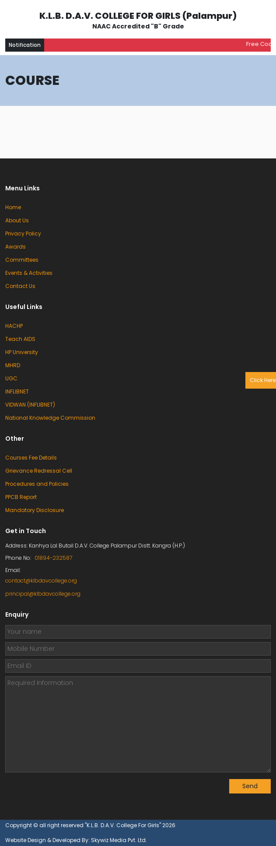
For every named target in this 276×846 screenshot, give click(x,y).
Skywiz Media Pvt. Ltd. (119, 840)
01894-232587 (53, 558)
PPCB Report (21, 497)
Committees (21, 259)
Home (13, 207)
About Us (17, 220)
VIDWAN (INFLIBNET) (30, 404)
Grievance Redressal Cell (38, 470)
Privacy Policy (23, 233)
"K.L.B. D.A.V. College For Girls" (123, 825)
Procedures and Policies (37, 484)
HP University (21, 352)
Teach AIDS (20, 339)
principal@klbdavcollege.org (42, 593)
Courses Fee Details (31, 457)
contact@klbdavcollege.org (41, 580)
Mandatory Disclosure (34, 510)
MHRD (12, 365)
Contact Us (20, 286)
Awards (15, 246)
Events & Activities (28, 273)
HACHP (14, 326)
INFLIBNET (17, 391)
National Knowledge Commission (50, 417)
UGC (11, 378)
